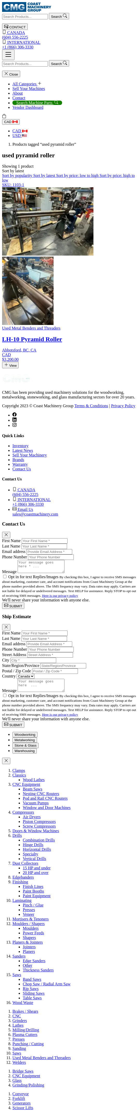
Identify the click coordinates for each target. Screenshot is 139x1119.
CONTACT (15, 26)
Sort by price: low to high (78, 175)
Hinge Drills (33, 849)
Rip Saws (31, 993)
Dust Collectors (25, 868)
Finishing (20, 886)
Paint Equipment (36, 900)
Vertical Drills (34, 863)
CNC (16, 1020)
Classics (19, 780)
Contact (18, 98)
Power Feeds (33, 937)
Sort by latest (44, 175)
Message (9, 574)
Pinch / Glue (33, 910)
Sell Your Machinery (29, 455)
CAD (11, 122)
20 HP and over (35, 877)
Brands (18, 460)
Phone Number (14, 557)
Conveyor (20, 1098)
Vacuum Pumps (36, 807)
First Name (11, 540)
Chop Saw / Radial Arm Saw (46, 988)
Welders (19, 1067)
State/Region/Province (20, 668)
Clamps (18, 775)
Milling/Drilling (25, 1034)
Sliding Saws (34, 998)
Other (27, 970)
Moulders (31, 933)
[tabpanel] (69, 891)
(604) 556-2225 (69, 34)
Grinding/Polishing (28, 1090)
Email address (13, 551)
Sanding (19, 1053)
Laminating (22, 905)
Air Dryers (32, 821)
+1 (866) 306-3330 (69, 44)
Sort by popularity (17, 175)
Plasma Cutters (24, 1039)
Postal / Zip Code (16, 673)
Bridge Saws (22, 1076)
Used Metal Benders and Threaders (41, 1062)
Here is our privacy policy (60, 598)
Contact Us (21, 469)
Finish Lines (33, 891)
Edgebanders (23, 882)
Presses (29, 914)
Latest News (22, 450)
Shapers (29, 942)
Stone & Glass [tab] (25, 750)
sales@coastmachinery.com (74, 511)
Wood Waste (22, 1007)
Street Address (14, 657)
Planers (29, 956)
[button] (13, 171)
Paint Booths (33, 896)
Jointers (29, 951)
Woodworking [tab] (24, 739)
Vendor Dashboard (27, 107)
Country (9, 678)
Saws (16, 979)
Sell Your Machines (28, 88)
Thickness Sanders (38, 975)
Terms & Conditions (91, 406)
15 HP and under (36, 872)
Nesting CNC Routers (41, 798)
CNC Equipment (26, 789)
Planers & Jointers (27, 947)
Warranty (20, 464)
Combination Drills (39, 845)
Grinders (19, 1025)
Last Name (11, 546)
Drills (17, 840)
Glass (17, 1085)
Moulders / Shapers (28, 928)
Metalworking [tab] (24, 745)
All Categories (27, 84)
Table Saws (32, 1002)
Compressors (23, 817)
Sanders (19, 961)
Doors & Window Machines (35, 835)
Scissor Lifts (22, 1112)
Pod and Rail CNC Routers (45, 803)
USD (19, 135)
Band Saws (32, 984)
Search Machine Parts (37, 103)
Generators (21, 1108)
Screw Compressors (39, 831)
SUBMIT (13, 608)
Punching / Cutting (28, 1048)
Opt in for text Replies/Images (34, 579)
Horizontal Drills (37, 854)
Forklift (18, 1103)
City (5, 662)
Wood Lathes (34, 784)
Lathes (18, 1030)
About (17, 93)
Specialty (30, 858)
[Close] (6, 535)
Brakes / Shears (25, 1016)
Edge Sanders (34, 965)
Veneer (28, 919)
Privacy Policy (123, 406)
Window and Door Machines (47, 812)
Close (11, 73)
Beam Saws (32, 793)
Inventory (20, 446)
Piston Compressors (39, 826)
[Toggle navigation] (8, 55)
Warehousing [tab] (24, 755)
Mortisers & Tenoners (30, 923)
